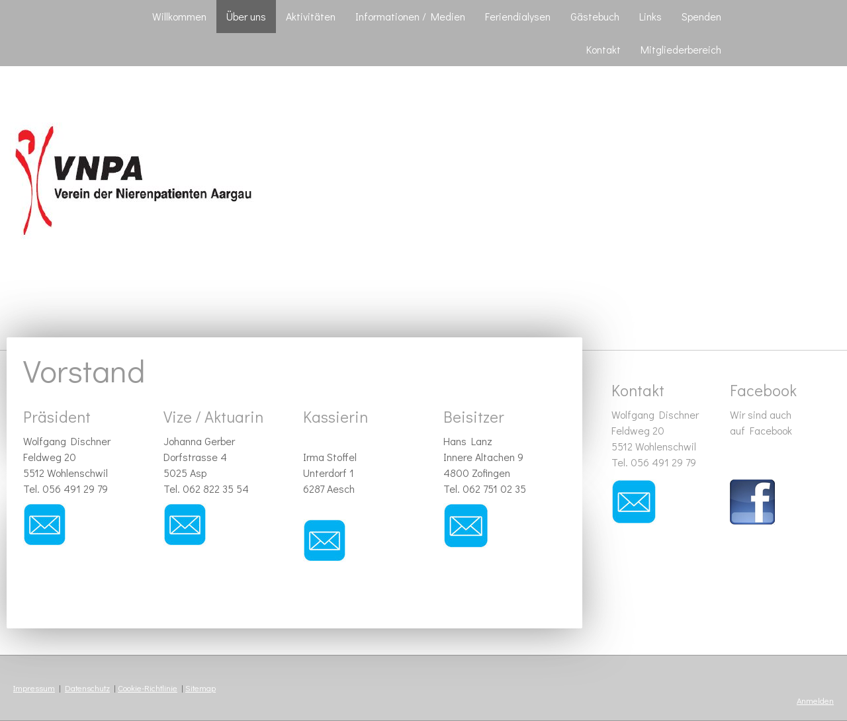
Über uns (246, 16)
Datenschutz (87, 688)
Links (650, 16)
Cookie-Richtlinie (147, 688)
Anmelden (815, 700)
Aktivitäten (310, 16)
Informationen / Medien (410, 16)
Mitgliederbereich (681, 49)
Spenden (701, 16)
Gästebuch (594, 16)
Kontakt (603, 49)
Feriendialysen (518, 16)
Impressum (34, 688)
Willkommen (179, 16)
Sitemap (200, 688)
